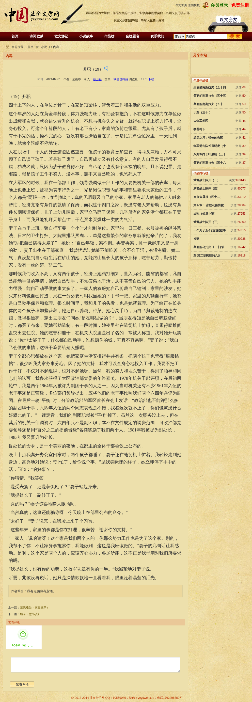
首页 (15, 36)
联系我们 (157, 36)
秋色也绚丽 (120, 79)
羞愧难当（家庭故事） (34, 607)
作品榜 (109, 36)
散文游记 (61, 36)
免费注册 (240, 5)
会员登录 (219, 5)
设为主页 (181, 5)
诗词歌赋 (36, 36)
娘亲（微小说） (30, 614)
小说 (44, 47)
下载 (151, 79)
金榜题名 (132, 36)
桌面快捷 (194, 5)
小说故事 (86, 36)
